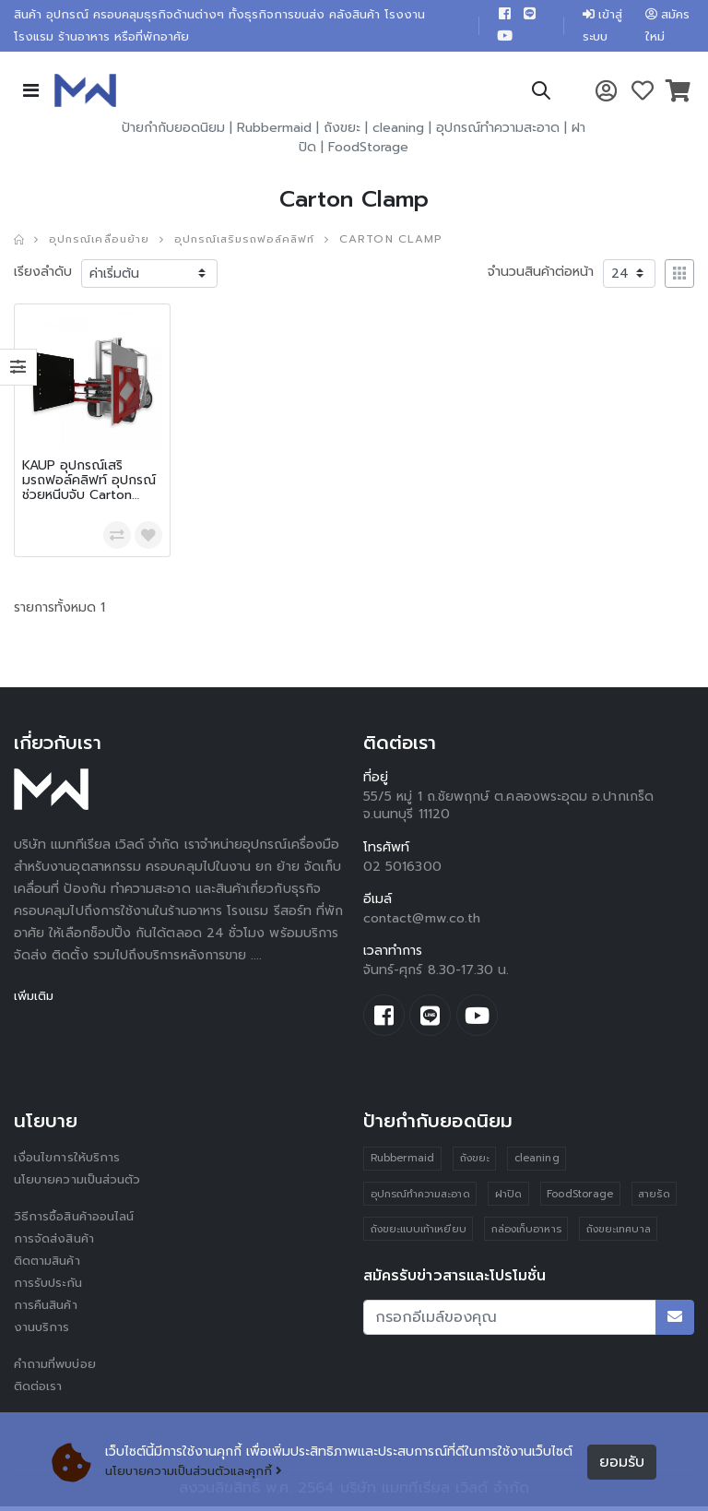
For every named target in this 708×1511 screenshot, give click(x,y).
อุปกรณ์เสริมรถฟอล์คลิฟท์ (255, 242)
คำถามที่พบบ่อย (58, 1369)
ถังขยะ (342, 131)
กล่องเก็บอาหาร (527, 1235)
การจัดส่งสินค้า (56, 1244)
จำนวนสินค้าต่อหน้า (541, 274)
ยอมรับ (621, 1462)
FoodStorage (368, 151)
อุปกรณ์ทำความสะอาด (498, 131)
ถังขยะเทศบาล (620, 1235)
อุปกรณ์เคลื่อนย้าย (103, 242)
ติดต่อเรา (40, 1391)
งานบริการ (43, 1332)
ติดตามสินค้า (50, 1266)
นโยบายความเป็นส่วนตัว (81, 1185)
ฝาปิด (509, 1200)
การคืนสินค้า (48, 1310)
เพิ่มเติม (35, 998)
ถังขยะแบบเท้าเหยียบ (418, 1235)
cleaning (398, 131)
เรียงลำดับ (43, 274)
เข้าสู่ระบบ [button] (598, 27)
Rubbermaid (274, 131)
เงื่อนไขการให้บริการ (68, 1162)
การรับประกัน (50, 1288)
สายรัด (656, 1200)
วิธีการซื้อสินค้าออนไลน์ (78, 1221)
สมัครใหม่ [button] (667, 27)
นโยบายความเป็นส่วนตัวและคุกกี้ (199, 1471)
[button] (540, 97)
